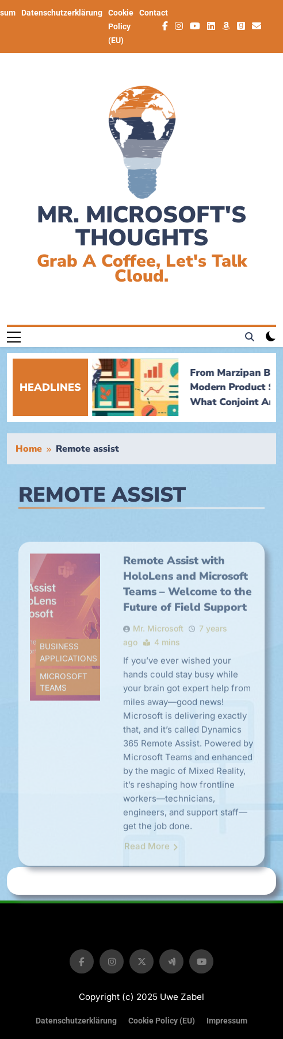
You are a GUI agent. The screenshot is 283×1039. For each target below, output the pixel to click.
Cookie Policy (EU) (120, 26)
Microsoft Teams (63, 710)
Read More (151, 873)
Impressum (226, 1021)
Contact (153, 12)
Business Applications (68, 680)
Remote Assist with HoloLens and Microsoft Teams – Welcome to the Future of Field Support (187, 611)
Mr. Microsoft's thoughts (141, 226)
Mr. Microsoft (158, 656)
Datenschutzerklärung (61, 12)
